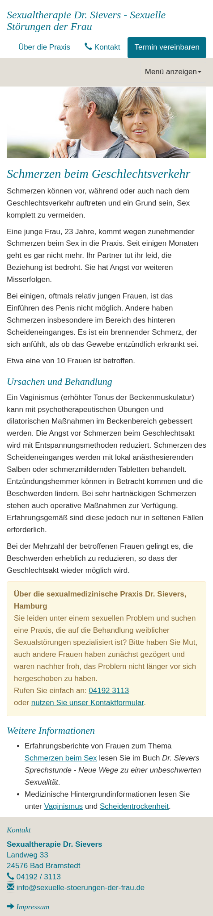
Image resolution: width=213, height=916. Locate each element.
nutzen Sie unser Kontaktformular (87, 702)
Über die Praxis (44, 47)
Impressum (32, 907)
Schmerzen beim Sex (61, 758)
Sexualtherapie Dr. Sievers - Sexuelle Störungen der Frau (86, 20)
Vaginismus (63, 806)
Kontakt (102, 47)
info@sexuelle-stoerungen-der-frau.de (81, 887)
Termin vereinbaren (167, 47)
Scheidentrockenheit (134, 806)
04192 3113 (109, 690)
